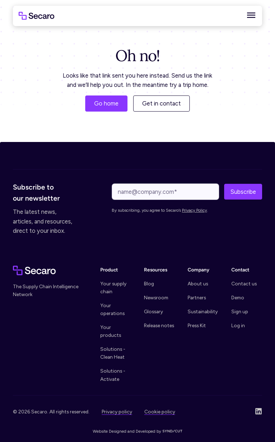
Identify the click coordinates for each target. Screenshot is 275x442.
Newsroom (156, 297)
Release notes (159, 325)
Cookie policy (159, 411)
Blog (149, 283)
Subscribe (243, 191)
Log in (238, 325)
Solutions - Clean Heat (112, 353)
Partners (197, 297)
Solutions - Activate (112, 375)
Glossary (153, 311)
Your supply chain (113, 287)
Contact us (244, 283)
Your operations (112, 309)
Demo (237, 297)
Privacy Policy (194, 210)
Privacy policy (117, 411)
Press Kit (197, 325)
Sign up (239, 311)
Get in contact (161, 103)
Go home (106, 103)
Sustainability (203, 311)
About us (198, 283)
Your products (110, 331)
